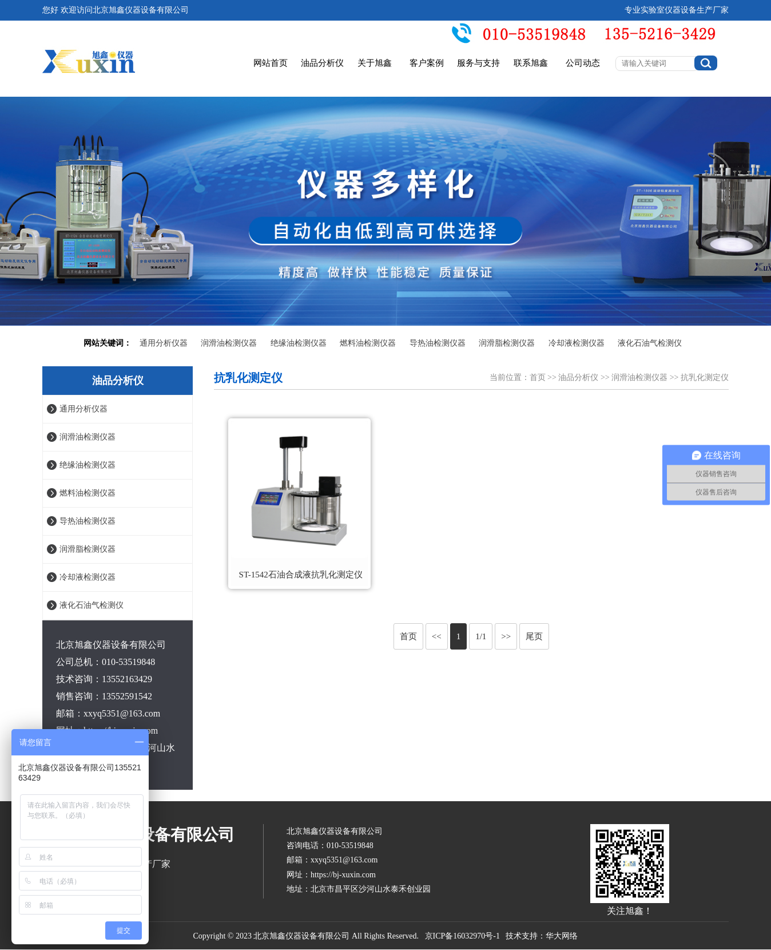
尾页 (534, 636)
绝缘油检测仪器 (299, 343)
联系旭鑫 (531, 63)
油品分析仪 (322, 63)
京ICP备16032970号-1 (462, 936)
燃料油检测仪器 (368, 343)
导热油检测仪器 (438, 343)
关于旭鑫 (374, 63)
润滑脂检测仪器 (507, 343)
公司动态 (583, 63)
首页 (538, 377)
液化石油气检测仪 (650, 343)
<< (437, 636)
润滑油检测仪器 (229, 343)
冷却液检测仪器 (577, 343)
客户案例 (427, 63)
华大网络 (562, 936)
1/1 (480, 636)
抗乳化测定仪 (705, 377)
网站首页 (270, 63)
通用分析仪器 (164, 343)
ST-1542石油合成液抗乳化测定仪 (301, 574)
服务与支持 (478, 63)
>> (506, 636)
